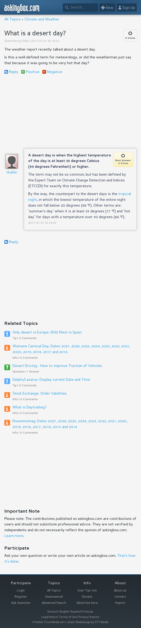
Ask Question (20, 603)
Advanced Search (54, 603)
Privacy (83, 617)
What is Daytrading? (29, 407)
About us (120, 590)
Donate (87, 596)
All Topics (12, 19)
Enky (25, 41)
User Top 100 (87, 590)
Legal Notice (49, 617)
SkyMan (11, 172)
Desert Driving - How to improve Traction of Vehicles (57, 366)
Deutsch (52, 611)
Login (21, 590)
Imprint (120, 603)
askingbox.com (22, 8)
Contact (120, 596)
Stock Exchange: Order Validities (40, 393)
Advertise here (87, 603)
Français (88, 611)
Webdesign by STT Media (92, 622)
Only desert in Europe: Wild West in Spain (47, 332)
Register (21, 596)
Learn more (13, 536)
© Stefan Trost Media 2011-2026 (53, 622)
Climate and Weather (41, 19)
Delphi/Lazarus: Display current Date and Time (51, 380)
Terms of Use (68, 617)
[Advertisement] (70, 111)
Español (76, 611)
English (64, 611)
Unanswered (54, 596)
